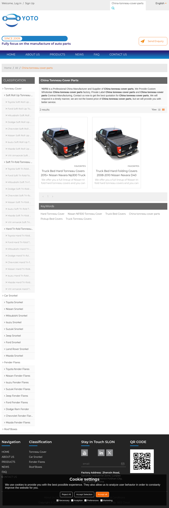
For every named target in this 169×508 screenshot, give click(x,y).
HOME (11, 50)
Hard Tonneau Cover (52, 210)
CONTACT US (118, 50)
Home (7, 64)
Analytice (77, 500)
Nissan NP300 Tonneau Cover (85, 210)
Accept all (102, 494)
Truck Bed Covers (115, 210)
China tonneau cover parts (144, 210)
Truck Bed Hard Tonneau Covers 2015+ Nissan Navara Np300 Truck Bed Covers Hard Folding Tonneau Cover (63, 170)
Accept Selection (84, 494)
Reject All (66, 494)
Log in (17, 3)
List (159, 106)
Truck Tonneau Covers (79, 215)
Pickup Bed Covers (51, 215)
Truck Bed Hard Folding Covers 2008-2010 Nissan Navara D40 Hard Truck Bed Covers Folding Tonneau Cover (116, 170)
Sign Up (29, 3)
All (16, 64)
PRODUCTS (57, 50)
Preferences (91, 500)
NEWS (79, 50)
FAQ (96, 50)
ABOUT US (33, 50)
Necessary (62, 500)
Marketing (106, 500)
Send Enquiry (155, 37)
